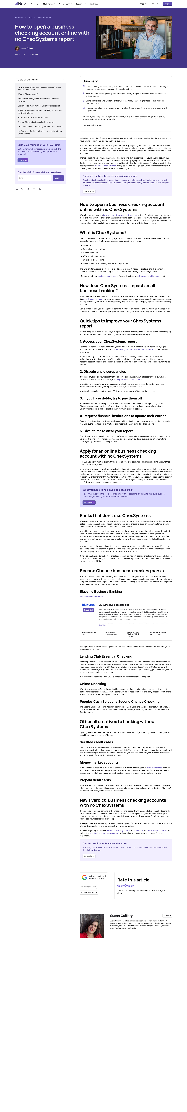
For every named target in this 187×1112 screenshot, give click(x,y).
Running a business (45, 17)
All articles (167, 916)
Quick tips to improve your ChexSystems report (39, 106)
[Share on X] (22, 189)
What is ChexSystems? (28, 94)
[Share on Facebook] (28, 189)
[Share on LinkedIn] (17, 189)
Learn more (23, 160)
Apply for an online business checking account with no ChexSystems (40, 111)
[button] (118, 885)
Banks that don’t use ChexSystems (33, 117)
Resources (81, 4)
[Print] (39, 189)
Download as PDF (89, 892)
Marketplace (49, 4)
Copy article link (88, 886)
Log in (167, 4)
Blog (30, 17)
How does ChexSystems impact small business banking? (38, 99)
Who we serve (66, 4)
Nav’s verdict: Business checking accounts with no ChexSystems (40, 132)
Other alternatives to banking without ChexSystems (40, 126)
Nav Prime (94, 4)
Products (35, 4)
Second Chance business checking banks (36, 122)
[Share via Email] (34, 189)
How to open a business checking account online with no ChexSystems (39, 88)
